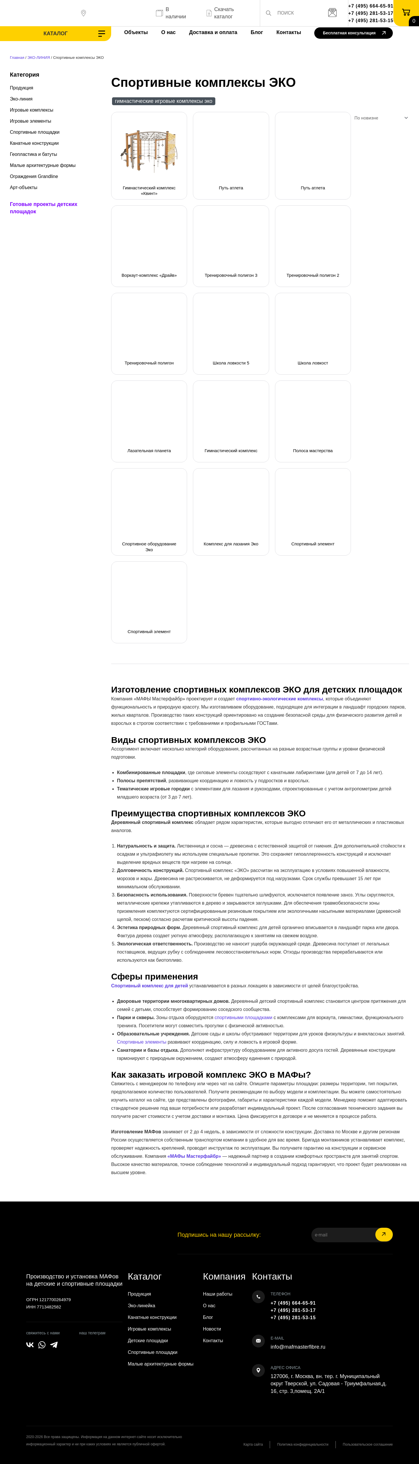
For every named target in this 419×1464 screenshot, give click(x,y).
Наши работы (217, 1294)
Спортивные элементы (141, 1042)
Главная (17, 57)
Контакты (282, 32)
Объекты (130, 32)
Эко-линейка (141, 1305)
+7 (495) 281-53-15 (370, 20)
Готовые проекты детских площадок (43, 207)
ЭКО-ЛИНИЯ (38, 57)
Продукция (21, 87)
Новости (212, 1328)
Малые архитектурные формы (43, 165)
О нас (162, 32)
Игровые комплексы (31, 110)
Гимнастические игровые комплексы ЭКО (163, 101)
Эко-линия (21, 98)
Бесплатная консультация (354, 33)
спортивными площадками (243, 1017)
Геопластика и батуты (33, 154)
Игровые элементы (30, 121)
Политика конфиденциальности (302, 1444)
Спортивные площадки (35, 132)
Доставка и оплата (207, 32)
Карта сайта (251, 1444)
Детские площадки (148, 1340)
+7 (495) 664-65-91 (370, 5)
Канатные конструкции (34, 143)
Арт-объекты (23, 187)
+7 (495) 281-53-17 (370, 13)
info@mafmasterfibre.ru (298, 1347)
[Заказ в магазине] (380, 118)
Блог (250, 32)
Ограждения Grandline (34, 176)
